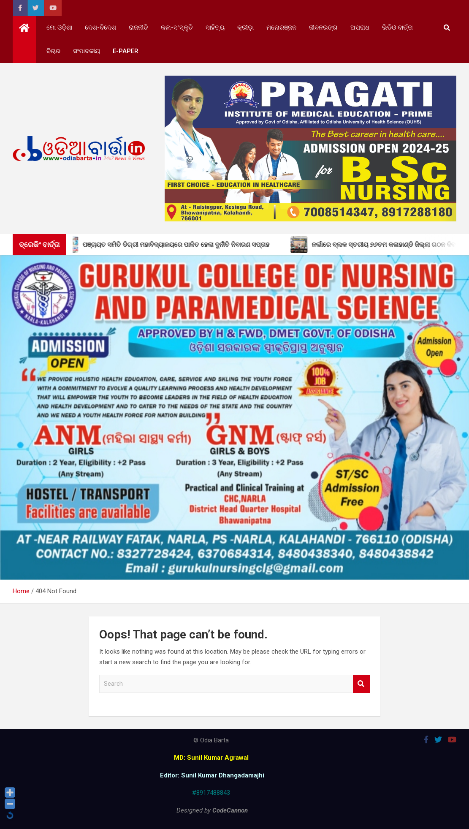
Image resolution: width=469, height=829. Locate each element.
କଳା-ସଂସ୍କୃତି (177, 27)
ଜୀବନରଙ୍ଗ (323, 27)
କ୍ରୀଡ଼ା (245, 27)
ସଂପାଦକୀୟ (86, 51)
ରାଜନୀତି (138, 27)
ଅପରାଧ (359, 27)
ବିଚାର (53, 51)
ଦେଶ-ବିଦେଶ (100, 27)
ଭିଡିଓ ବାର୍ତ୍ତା (397, 27)
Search (361, 684)
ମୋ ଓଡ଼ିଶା (59, 27)
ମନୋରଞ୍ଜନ (281, 27)
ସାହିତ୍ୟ (215, 27)
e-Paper (125, 51)
